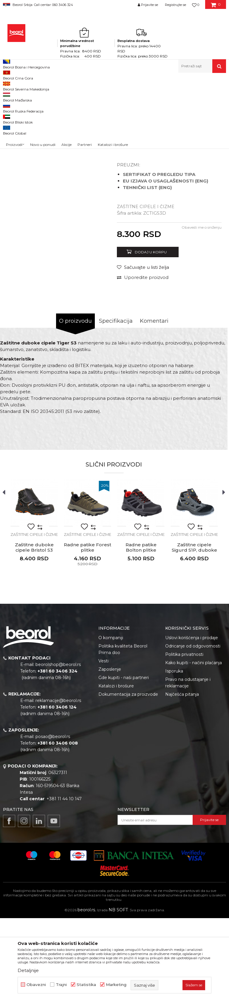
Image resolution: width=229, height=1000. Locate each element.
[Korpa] (216, 7)
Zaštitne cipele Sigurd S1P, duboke (194, 629)
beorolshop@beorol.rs (58, 746)
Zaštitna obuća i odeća (102, 85)
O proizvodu (75, 403)
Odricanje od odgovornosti (192, 728)
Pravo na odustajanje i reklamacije (188, 764)
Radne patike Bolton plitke (141, 629)
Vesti (103, 742)
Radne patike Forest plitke (87, 629)
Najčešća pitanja (182, 776)
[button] (202, 66)
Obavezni (36, 984)
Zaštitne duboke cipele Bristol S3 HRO (34, 632)
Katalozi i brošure (116, 767)
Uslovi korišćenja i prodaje (191, 719)
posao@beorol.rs (52, 818)
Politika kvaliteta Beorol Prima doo (122, 731)
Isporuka (174, 753)
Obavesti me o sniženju (202, 309)
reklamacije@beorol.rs (58, 782)
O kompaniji (110, 719)
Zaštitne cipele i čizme (145, 85)
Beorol (8, 85)
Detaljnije (28, 970)
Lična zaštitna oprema (58, 85)
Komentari (154, 403)
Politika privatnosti (184, 736)
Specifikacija (116, 403)
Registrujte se (175, 5)
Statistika (86, 984)
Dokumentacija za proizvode (128, 776)
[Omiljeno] (195, 5)
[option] (17, 125)
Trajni (61, 984)
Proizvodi (26, 85)
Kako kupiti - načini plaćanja (193, 744)
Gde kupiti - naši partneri (123, 759)
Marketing (116, 984)
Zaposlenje (109, 751)
